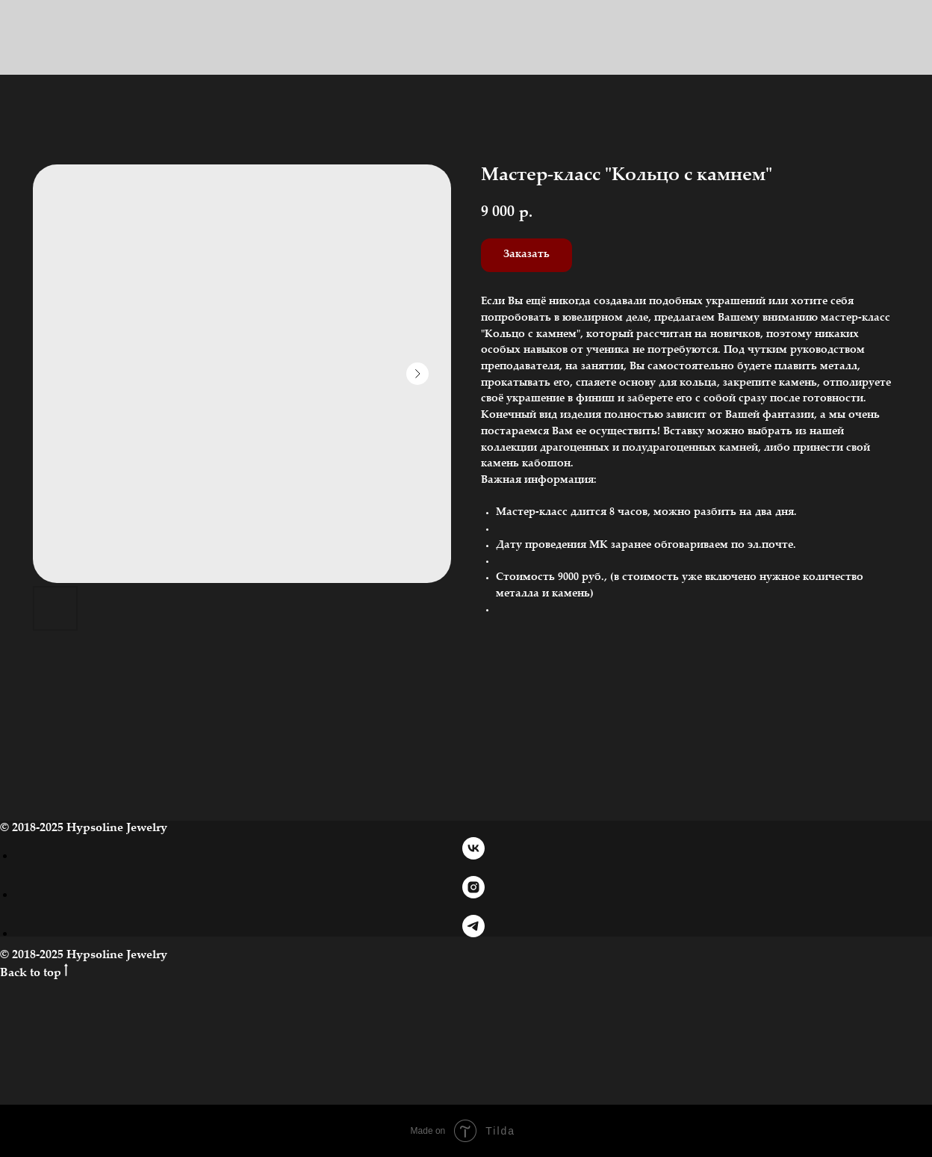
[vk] (473, 855)
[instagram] (473, 894)
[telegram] (473, 933)
